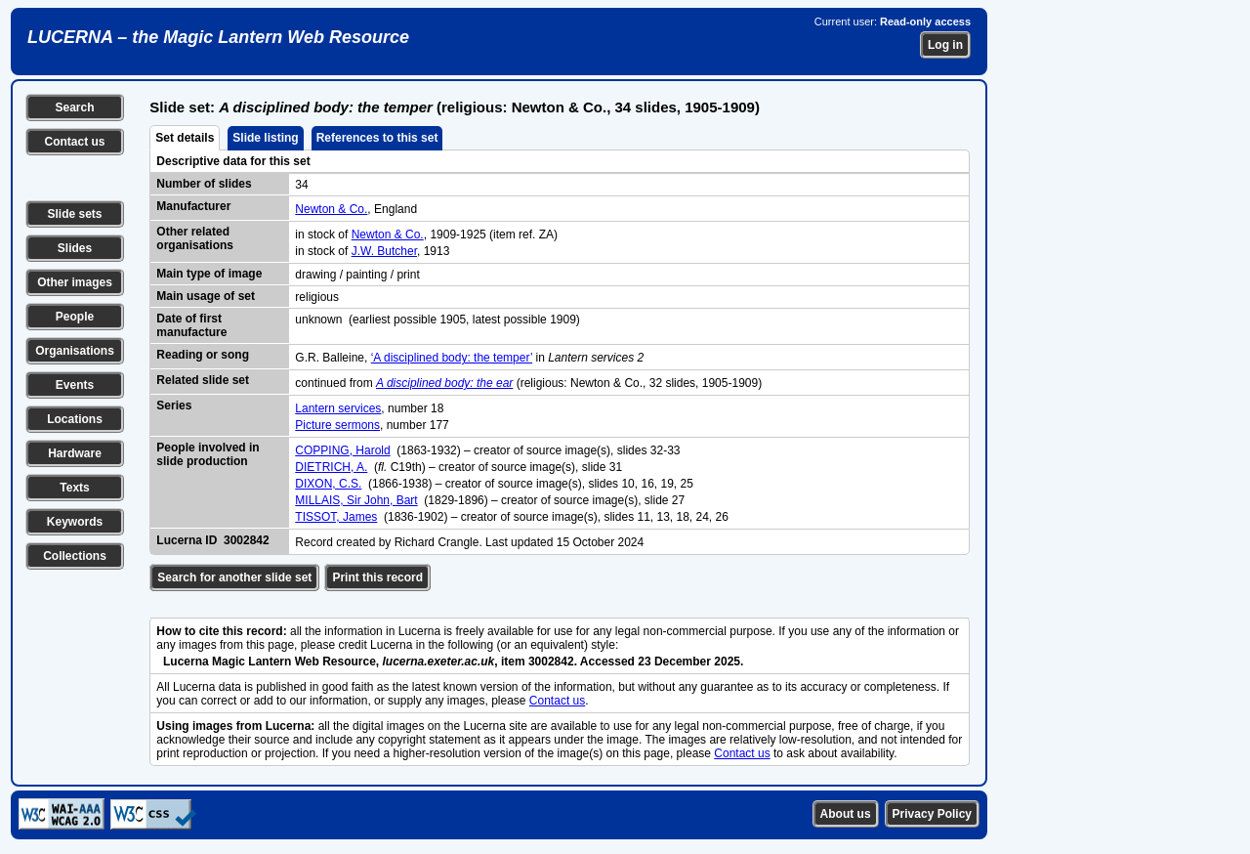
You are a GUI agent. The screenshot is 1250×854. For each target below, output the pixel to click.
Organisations (74, 351)
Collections (74, 556)
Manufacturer (193, 206)
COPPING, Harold (342, 450)
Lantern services (338, 408)
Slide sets (74, 214)
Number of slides (203, 184)
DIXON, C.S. (328, 484)
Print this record (377, 577)
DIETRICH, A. (331, 467)
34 (301, 185)
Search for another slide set (234, 577)
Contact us (74, 142)
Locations (75, 419)
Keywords (75, 522)
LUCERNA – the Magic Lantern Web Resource (218, 37)
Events (75, 385)
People (75, 316)
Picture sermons (337, 425)
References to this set (377, 138)
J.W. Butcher (384, 251)
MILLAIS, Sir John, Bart (356, 500)
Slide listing (265, 138)
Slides (75, 248)
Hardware (75, 453)
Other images (74, 282)
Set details (184, 138)
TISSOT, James (336, 517)
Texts (74, 487)
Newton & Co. (331, 209)
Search (74, 107)
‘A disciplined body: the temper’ (451, 357)
